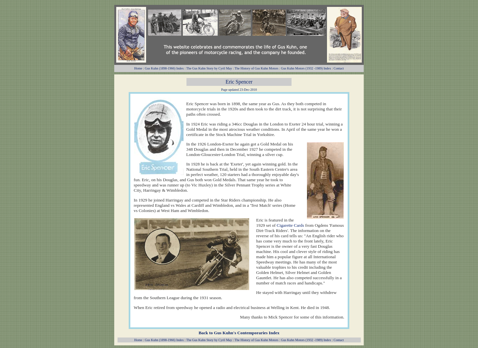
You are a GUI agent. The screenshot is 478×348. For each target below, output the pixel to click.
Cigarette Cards (290, 225)
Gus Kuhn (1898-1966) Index (164, 68)
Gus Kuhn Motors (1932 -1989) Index (306, 68)
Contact (339, 68)
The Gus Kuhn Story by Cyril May (209, 68)
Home (138, 68)
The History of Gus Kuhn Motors (256, 68)
